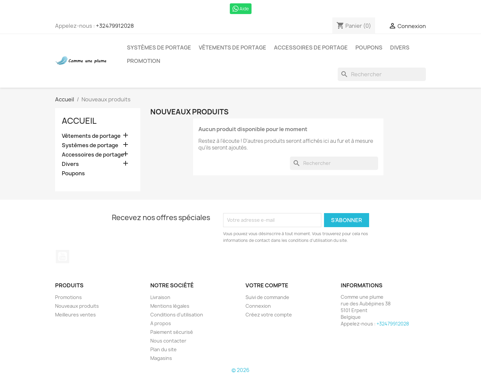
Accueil (79, 120)
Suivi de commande (267, 297)
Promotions (68, 297)
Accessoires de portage (311, 47)
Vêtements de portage (232, 47)
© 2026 (240, 370)
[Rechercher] (382, 74)
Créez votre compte (269, 314)
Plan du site (163, 349)
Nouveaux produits (77, 306)
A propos (160, 323)
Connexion (258, 306)
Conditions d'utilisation (176, 314)
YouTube (62, 256)
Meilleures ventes (75, 314)
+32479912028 (115, 25)
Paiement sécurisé (171, 332)
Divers (400, 47)
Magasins (161, 358)
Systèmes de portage (159, 47)
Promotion (143, 61)
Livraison (160, 297)
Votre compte (267, 285)
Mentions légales (169, 306)
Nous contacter (168, 341)
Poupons (368, 47)
